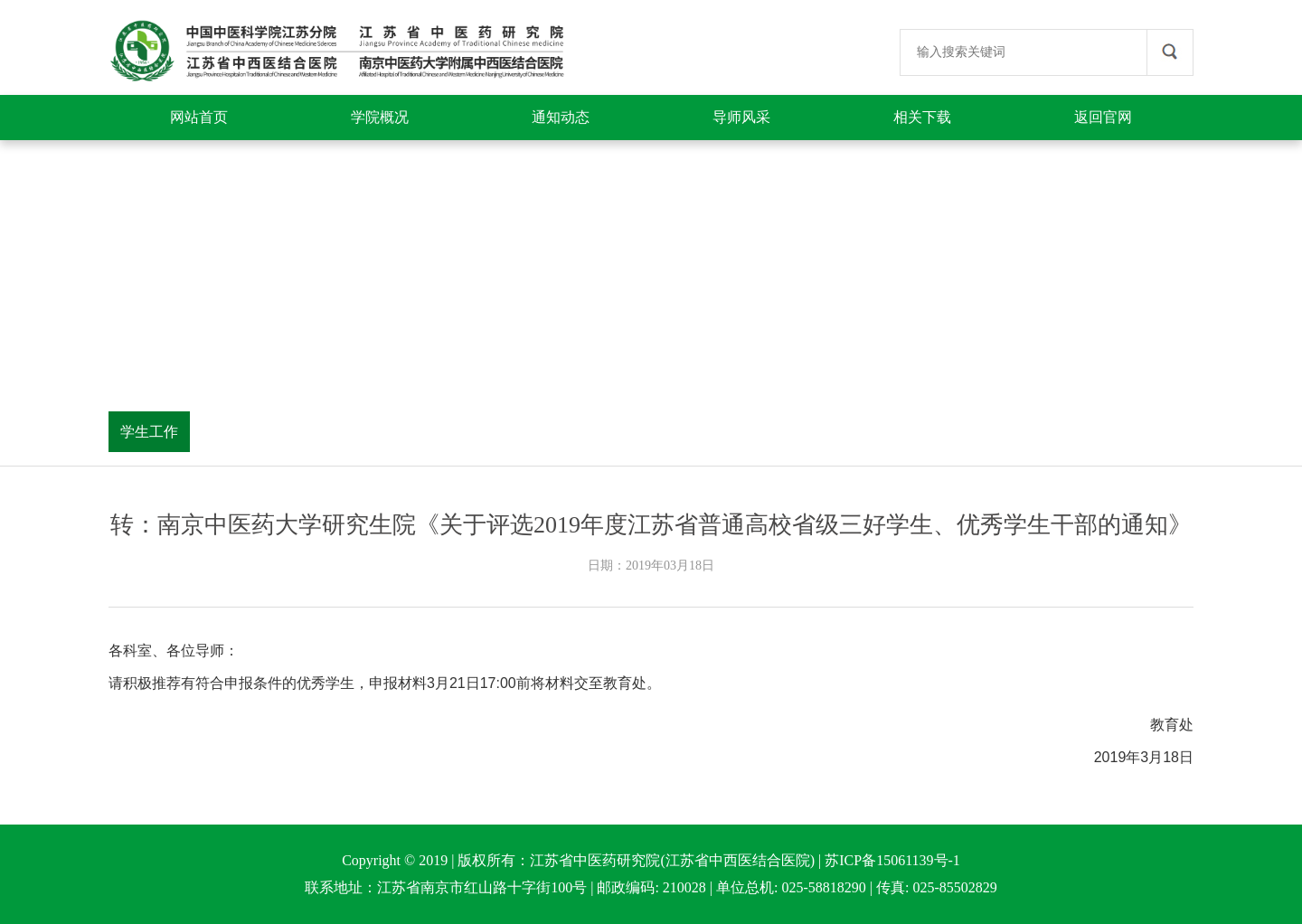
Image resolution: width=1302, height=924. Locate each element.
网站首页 (199, 117)
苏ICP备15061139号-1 (892, 860)
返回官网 (1103, 117)
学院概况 (380, 117)
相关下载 (922, 117)
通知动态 (561, 117)
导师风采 (741, 117)
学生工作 (149, 431)
